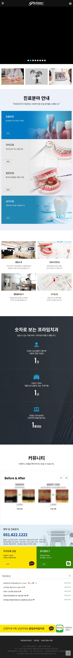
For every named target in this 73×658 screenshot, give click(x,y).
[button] (28, 60)
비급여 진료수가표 (46, 640)
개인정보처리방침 (26, 640)
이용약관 (36, 640)
